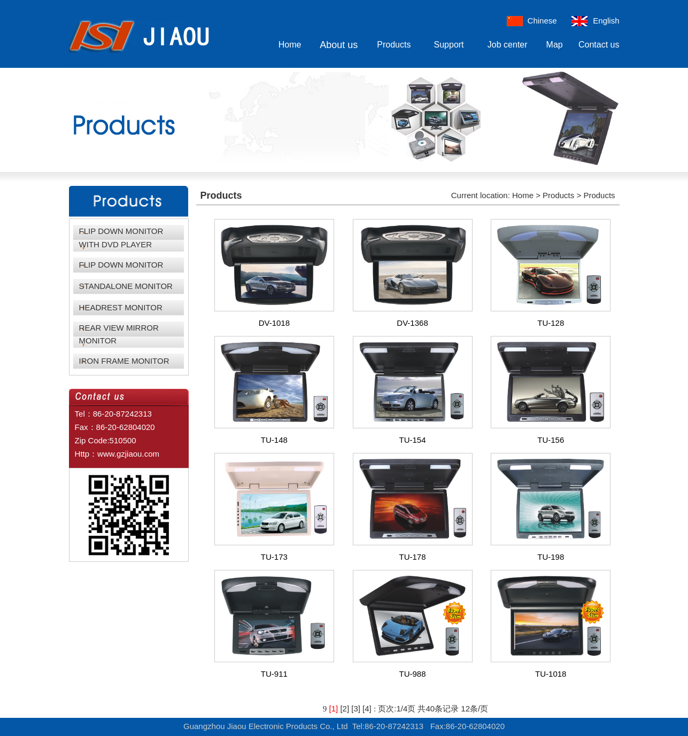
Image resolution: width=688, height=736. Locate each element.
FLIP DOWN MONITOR (121, 264)
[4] (367, 708)
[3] (355, 708)
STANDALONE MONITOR (126, 286)
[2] (344, 708)
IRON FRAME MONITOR (124, 360)
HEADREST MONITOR (121, 307)
